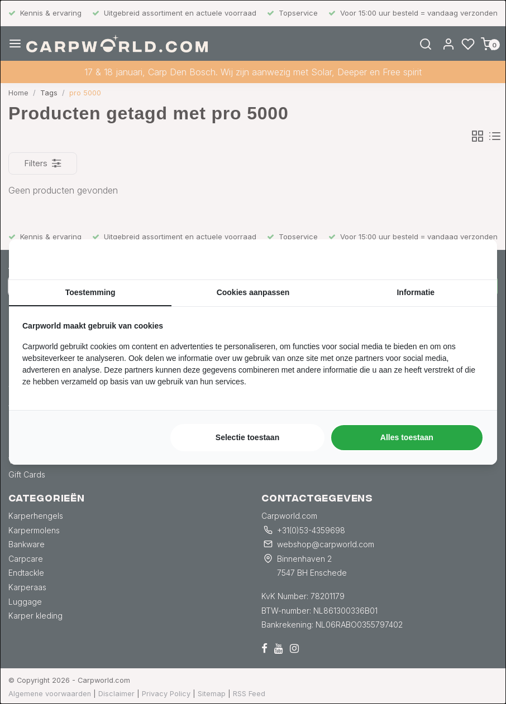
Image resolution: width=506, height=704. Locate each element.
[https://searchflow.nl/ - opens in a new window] (470, 259)
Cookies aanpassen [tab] (253, 292)
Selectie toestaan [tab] (247, 437)
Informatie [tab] (416, 292)
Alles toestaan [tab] (406, 437)
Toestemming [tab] (90, 292)
